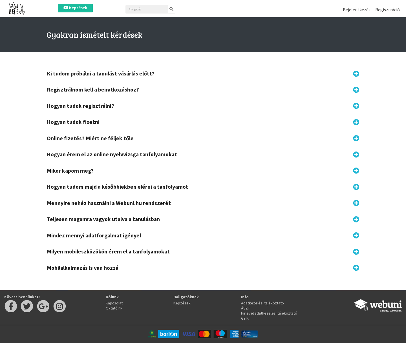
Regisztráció (387, 9)
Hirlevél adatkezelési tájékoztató (269, 313)
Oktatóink (114, 308)
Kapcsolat (114, 303)
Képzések (75, 7)
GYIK (245, 318)
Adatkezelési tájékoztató (262, 303)
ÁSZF (245, 308)
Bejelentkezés (356, 9)
